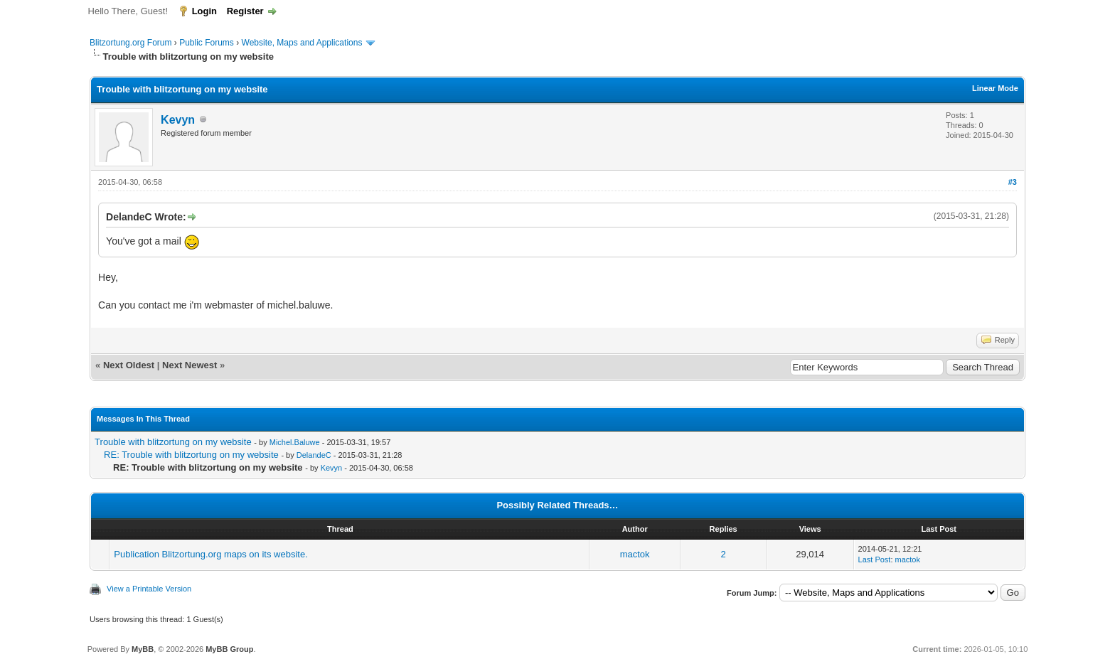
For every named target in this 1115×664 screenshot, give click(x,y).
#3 (1012, 182)
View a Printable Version (149, 588)
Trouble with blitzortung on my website (173, 442)
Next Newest (189, 365)
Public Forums (206, 43)
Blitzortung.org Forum (130, 43)
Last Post (874, 559)
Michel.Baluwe (295, 442)
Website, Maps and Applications (302, 43)
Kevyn (178, 120)
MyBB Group (229, 649)
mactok (635, 554)
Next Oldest (128, 365)
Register (245, 11)
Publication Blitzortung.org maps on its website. (210, 554)
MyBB (143, 649)
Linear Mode (995, 88)
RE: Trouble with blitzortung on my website (191, 454)
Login (204, 11)
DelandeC (314, 455)
